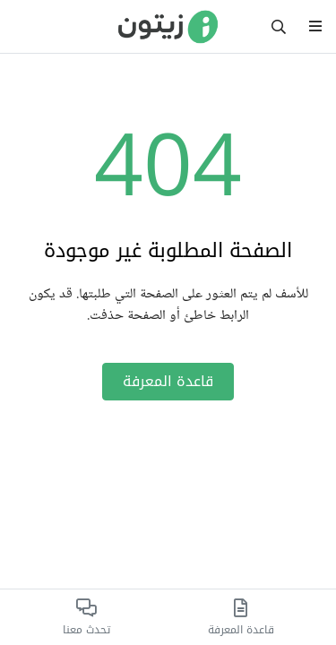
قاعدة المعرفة (168, 381)
